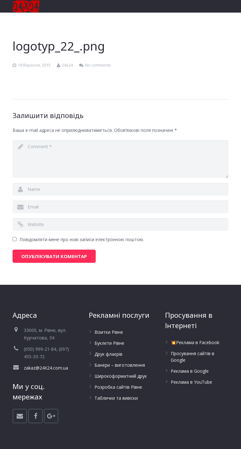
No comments (98, 65)
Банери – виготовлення (119, 365)
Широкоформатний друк (120, 376)
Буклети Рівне (109, 343)
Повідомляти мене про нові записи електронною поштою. (81, 239)
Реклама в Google (190, 371)
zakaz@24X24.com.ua (46, 368)
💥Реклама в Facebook (195, 342)
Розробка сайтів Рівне (118, 387)
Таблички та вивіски (116, 398)
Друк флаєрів (108, 354)
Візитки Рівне (108, 332)
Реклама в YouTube (191, 382)
